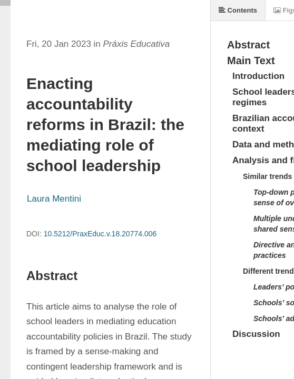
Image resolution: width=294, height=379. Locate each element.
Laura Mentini (54, 199)
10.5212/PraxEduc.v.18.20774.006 (100, 234)
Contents (238, 10)
